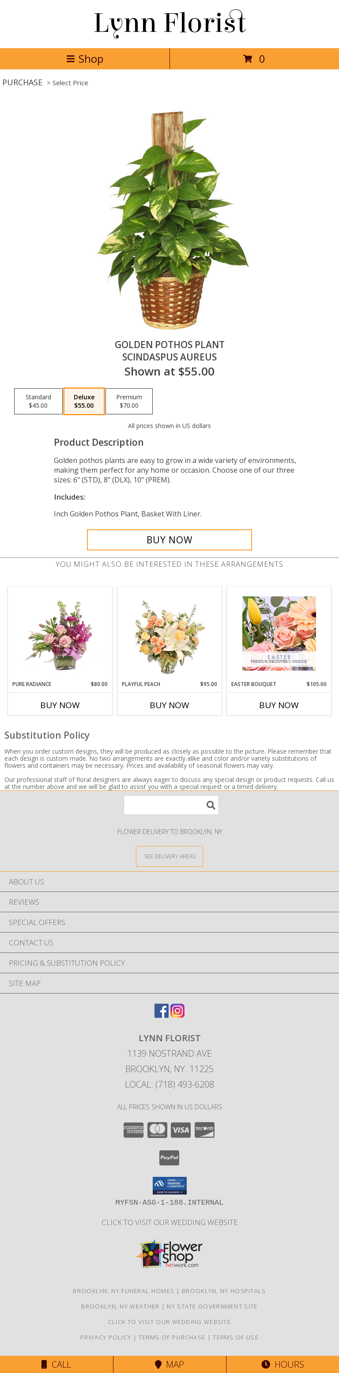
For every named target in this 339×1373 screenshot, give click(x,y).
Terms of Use (236, 1337)
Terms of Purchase (172, 1337)
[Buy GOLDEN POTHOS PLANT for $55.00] (169, 539)
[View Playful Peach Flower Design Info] (170, 633)
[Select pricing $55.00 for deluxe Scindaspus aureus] (84, 401)
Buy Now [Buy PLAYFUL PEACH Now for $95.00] (169, 705)
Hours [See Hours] (282, 1364)
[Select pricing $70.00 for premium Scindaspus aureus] (129, 401)
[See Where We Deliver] (169, 856)
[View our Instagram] (177, 1015)
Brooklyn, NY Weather (120, 1306)
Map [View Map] (169, 1364)
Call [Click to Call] (56, 1364)
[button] (170, 1186)
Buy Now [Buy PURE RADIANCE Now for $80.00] (60, 705)
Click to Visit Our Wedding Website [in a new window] (170, 1222)
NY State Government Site (212, 1306)
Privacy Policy (105, 1337)
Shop (84, 58)
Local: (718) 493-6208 (169, 1084)
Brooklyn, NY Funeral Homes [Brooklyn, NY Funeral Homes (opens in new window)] (123, 1291)
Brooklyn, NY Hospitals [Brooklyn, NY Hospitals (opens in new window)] (224, 1291)
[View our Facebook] (161, 1015)
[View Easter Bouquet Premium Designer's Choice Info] (279, 633)
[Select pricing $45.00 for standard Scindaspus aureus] (38, 401)
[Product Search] (171, 805)
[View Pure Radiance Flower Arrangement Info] (60, 633)
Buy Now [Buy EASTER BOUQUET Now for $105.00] (279, 705)
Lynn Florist (169, 23)
